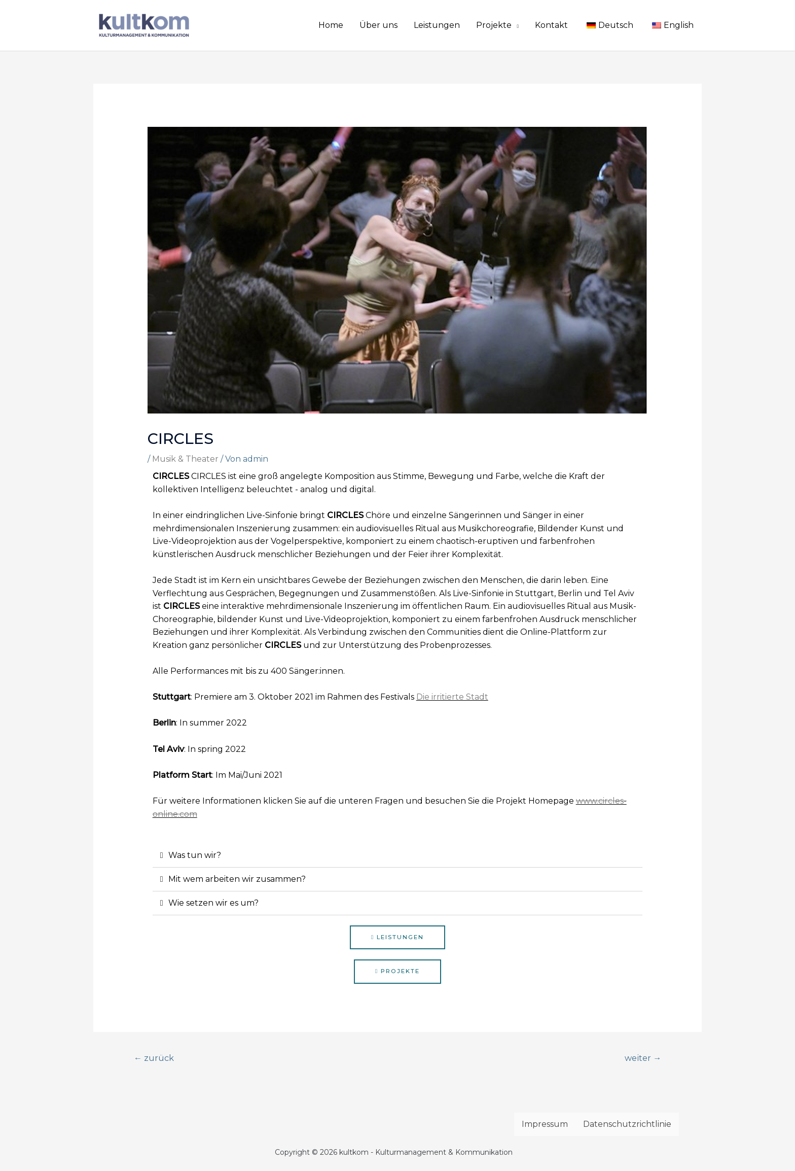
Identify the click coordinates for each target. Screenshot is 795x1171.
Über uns (378, 25)
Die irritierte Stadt (452, 697)
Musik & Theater (185, 459)
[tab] (398, 856)
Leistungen (437, 25)
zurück (154, 1058)
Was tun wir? (194, 855)
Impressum (545, 1125)
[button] (397, 937)
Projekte (494, 25)
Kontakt (551, 25)
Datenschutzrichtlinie (627, 1125)
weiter (641, 1058)
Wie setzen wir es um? (213, 903)
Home (330, 25)
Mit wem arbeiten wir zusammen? (237, 879)
